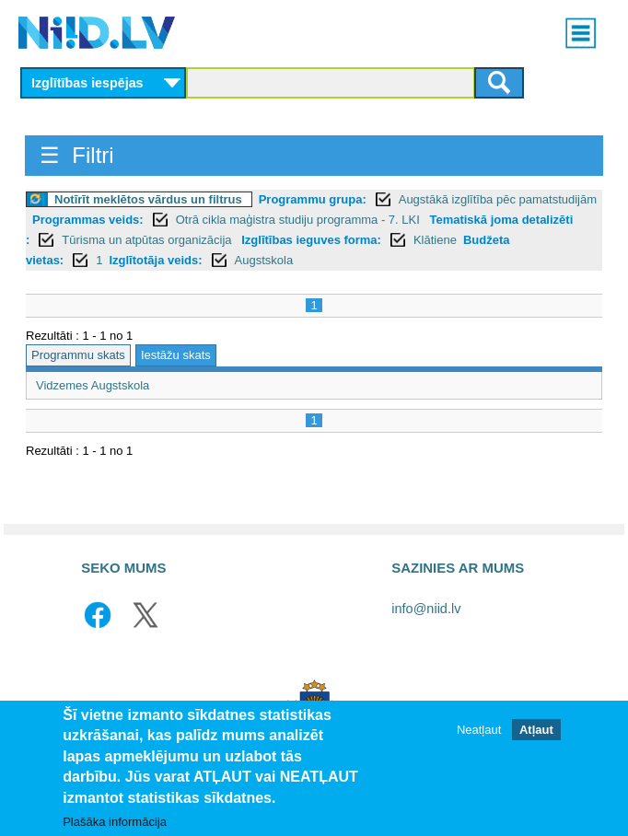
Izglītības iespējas (87, 82)
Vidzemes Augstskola (92, 385)
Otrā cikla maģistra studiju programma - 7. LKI (300, 219)
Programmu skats (78, 355)
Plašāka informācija (115, 822)
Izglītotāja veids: (155, 260)
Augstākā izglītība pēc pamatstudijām (498, 199)
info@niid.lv (425, 608)
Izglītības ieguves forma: (311, 240)
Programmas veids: (88, 219)
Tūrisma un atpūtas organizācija (148, 240)
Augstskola (264, 260)
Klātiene (435, 240)
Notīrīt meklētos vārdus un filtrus (148, 199)
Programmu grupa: (312, 199)
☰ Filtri (77, 155)
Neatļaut (479, 730)
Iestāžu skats (176, 355)
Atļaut (536, 730)
